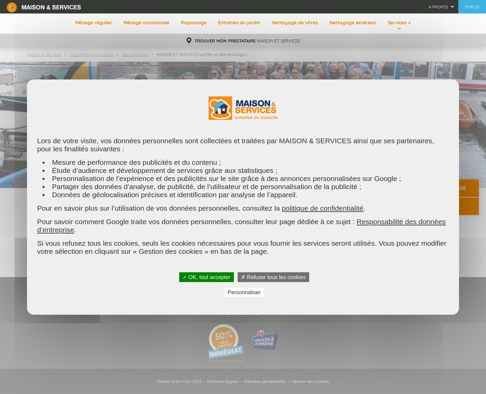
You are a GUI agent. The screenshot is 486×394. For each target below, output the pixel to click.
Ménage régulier (93, 23)
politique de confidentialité (322, 208)
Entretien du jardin (239, 23)
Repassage (194, 23)
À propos (438, 6)
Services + (399, 23)
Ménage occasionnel (146, 23)
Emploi (472, 6)
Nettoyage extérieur (352, 23)
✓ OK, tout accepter (207, 277)
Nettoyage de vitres (295, 23)
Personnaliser (244, 292)
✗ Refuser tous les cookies (273, 277)
